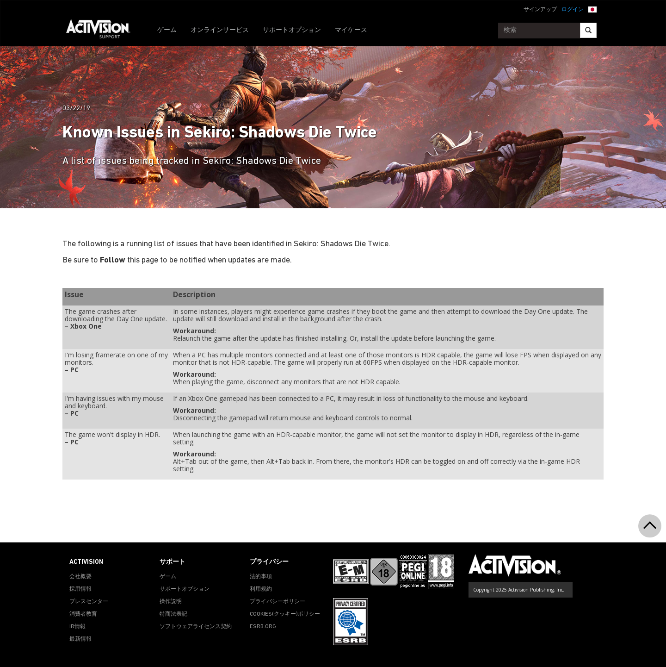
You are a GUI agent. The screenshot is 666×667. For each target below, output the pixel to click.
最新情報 (80, 639)
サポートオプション (292, 30)
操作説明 (171, 602)
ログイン (572, 9)
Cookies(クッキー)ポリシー (285, 614)
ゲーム (167, 30)
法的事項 (261, 577)
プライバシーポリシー (277, 602)
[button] (592, 9)
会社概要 (80, 577)
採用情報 (80, 589)
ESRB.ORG (263, 627)
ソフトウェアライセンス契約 (196, 627)
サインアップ (540, 9)
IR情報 (77, 627)
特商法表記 (173, 614)
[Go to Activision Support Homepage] (102, 30)
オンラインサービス (220, 30)
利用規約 (261, 589)
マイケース (351, 30)
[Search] (588, 30)
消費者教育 (83, 614)
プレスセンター (88, 602)
